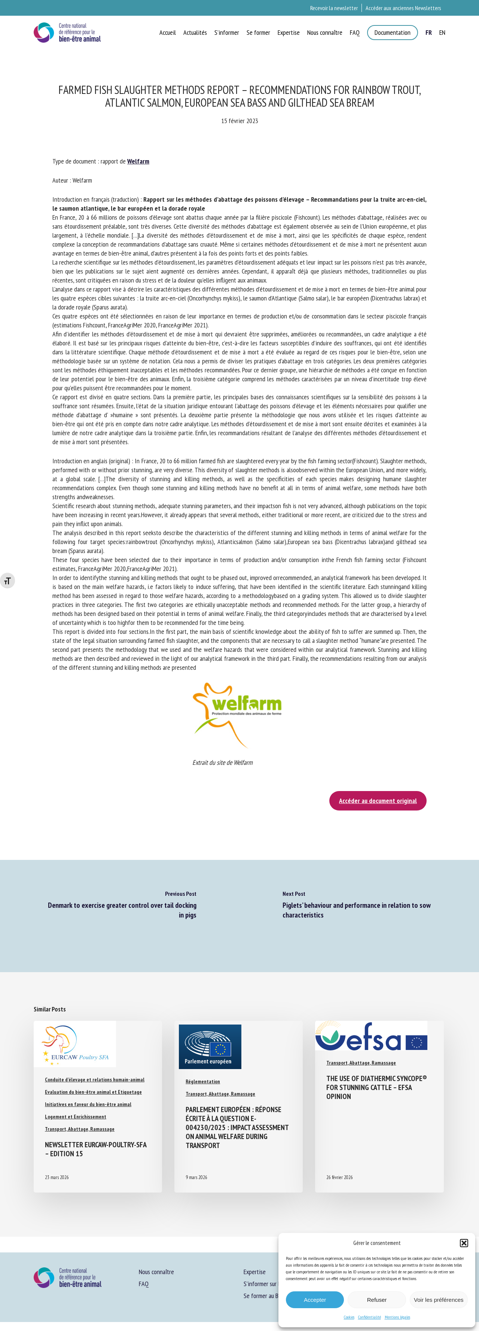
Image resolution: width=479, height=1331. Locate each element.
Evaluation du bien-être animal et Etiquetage (93, 1092)
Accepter (315, 1300)
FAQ (144, 1283)
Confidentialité (369, 1317)
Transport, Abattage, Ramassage (80, 1129)
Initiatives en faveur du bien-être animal (88, 1104)
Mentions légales (397, 1317)
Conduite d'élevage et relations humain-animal (94, 1079)
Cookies (349, 1317)
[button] (464, 1243)
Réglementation (203, 1081)
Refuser (377, 1300)
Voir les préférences (439, 1300)
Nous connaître (156, 1271)
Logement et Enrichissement (75, 1116)
